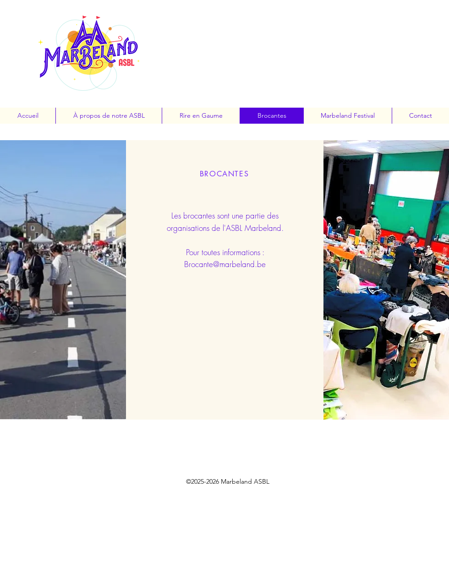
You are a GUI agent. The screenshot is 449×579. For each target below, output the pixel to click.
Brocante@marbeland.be (225, 264)
